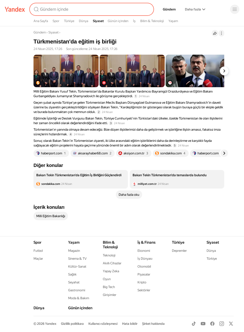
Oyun (107, 279)
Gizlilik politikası (72, 323)
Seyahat (74, 282)
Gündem (169, 9)
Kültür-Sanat (77, 266)
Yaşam (173, 21)
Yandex (50, 323)
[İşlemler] (221, 33)
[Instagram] (222, 324)
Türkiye (69, 21)
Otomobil (144, 266)
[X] (231, 324)
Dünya (83, 21)
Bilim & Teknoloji (152, 21)
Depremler (179, 250)
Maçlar (38, 258)
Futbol (38, 250)
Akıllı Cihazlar (112, 263)
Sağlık (72, 274)
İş (134, 21)
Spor (56, 21)
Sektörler (143, 290)
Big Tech (109, 287)
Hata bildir (129, 323)
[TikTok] (194, 324)
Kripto (141, 282)
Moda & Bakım (78, 298)
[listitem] (80, 179)
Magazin (74, 250)
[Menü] (234, 9)
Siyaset (98, 21)
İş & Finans (146, 242)
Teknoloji (109, 255)
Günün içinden (118, 21)
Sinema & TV (77, 258)
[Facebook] (212, 324)
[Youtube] (203, 324)
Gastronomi (76, 290)
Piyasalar (143, 274)
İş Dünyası (144, 258)
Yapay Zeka (111, 271)
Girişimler (109, 295)
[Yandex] (15, 9)
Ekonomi (143, 250)
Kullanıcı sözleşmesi (102, 323)
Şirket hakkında (153, 323)
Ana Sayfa (40, 21)
